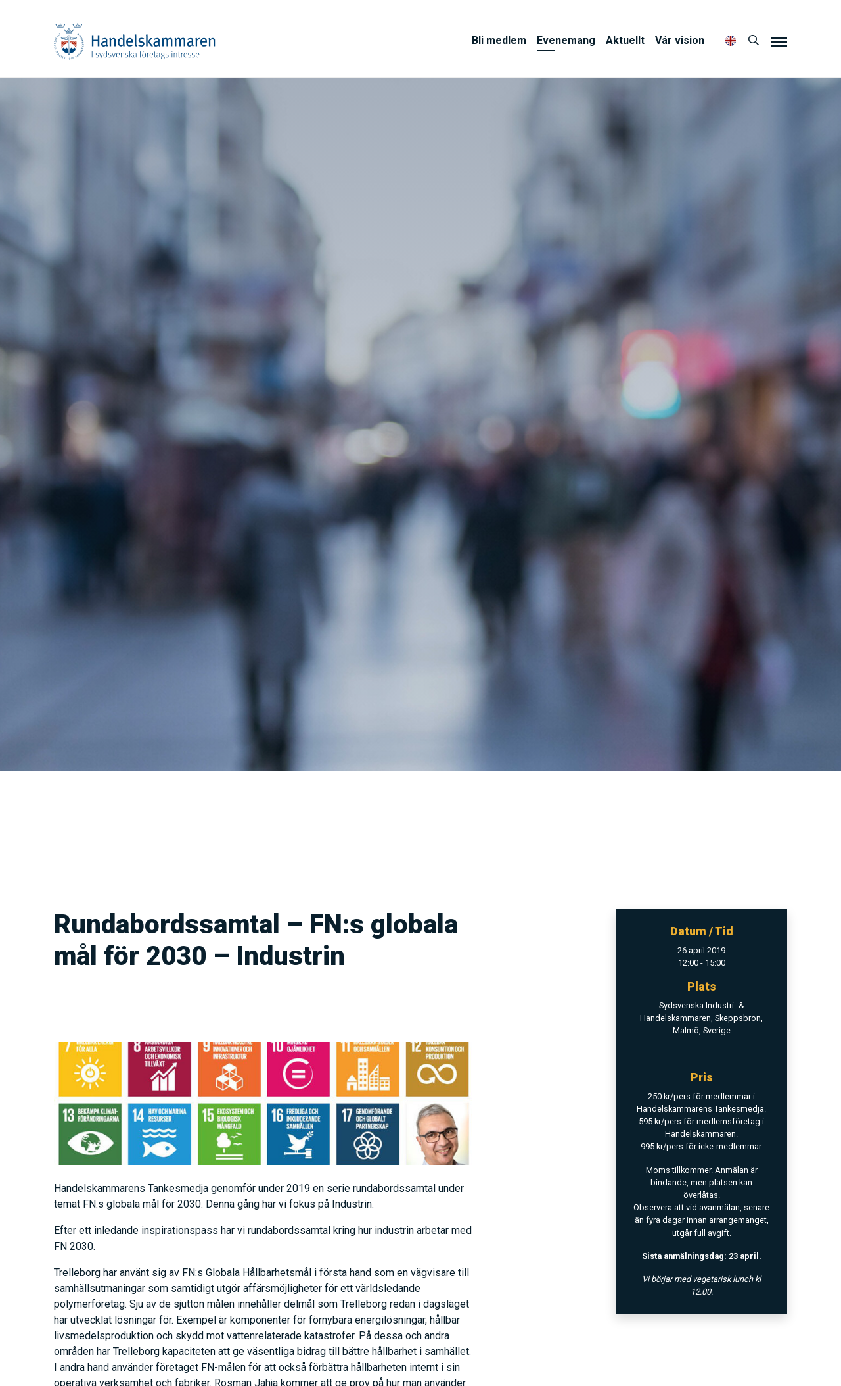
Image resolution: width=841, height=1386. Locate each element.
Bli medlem (499, 40)
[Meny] (779, 41)
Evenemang (566, 40)
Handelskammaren (134, 41)
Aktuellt (625, 40)
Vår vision (679, 40)
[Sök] (753, 41)
